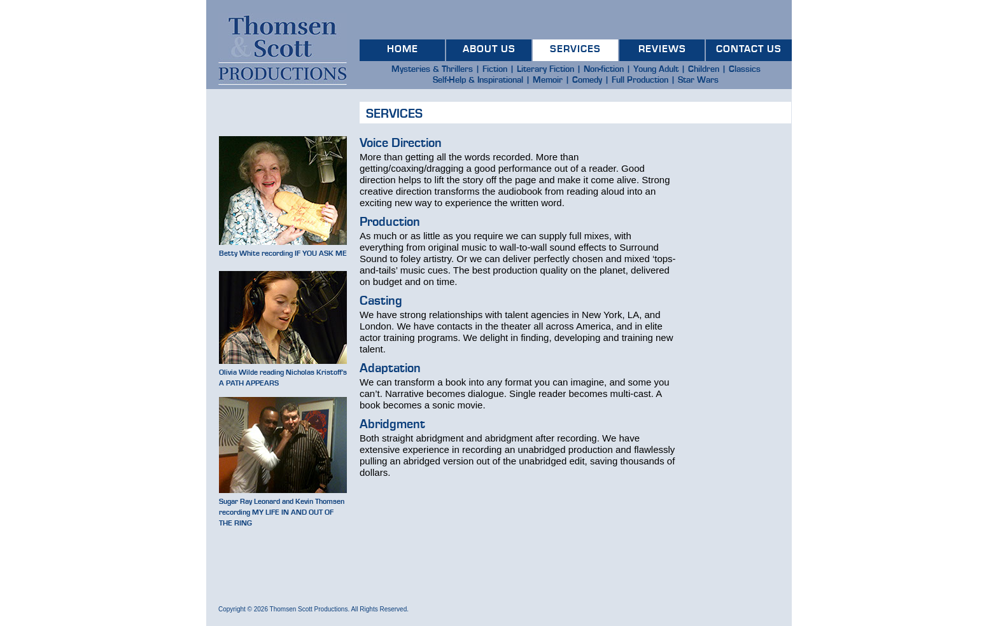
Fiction (494, 69)
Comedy (587, 80)
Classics (745, 69)
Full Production (640, 80)
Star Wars (698, 80)
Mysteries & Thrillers (432, 69)
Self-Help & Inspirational (478, 80)
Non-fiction (604, 69)
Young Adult (655, 69)
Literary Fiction (545, 69)
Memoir (548, 80)
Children (703, 69)
